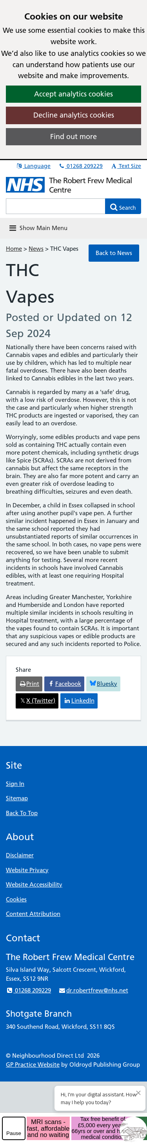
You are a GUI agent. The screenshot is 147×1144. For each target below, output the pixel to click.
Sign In (15, 783)
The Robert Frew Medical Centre (90, 185)
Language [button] (33, 166)
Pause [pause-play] (13, 1133)
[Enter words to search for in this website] (55, 206)
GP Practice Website (33, 1064)
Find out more (73, 136)
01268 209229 (80, 166)
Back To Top (22, 813)
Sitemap (17, 798)
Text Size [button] (125, 166)
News (36, 248)
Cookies (16, 899)
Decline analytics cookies (73, 115)
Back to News (114, 253)
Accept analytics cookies (73, 93)
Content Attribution (33, 913)
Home (14, 248)
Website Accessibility (34, 884)
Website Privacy (27, 870)
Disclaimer (20, 855)
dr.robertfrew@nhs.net (93, 990)
